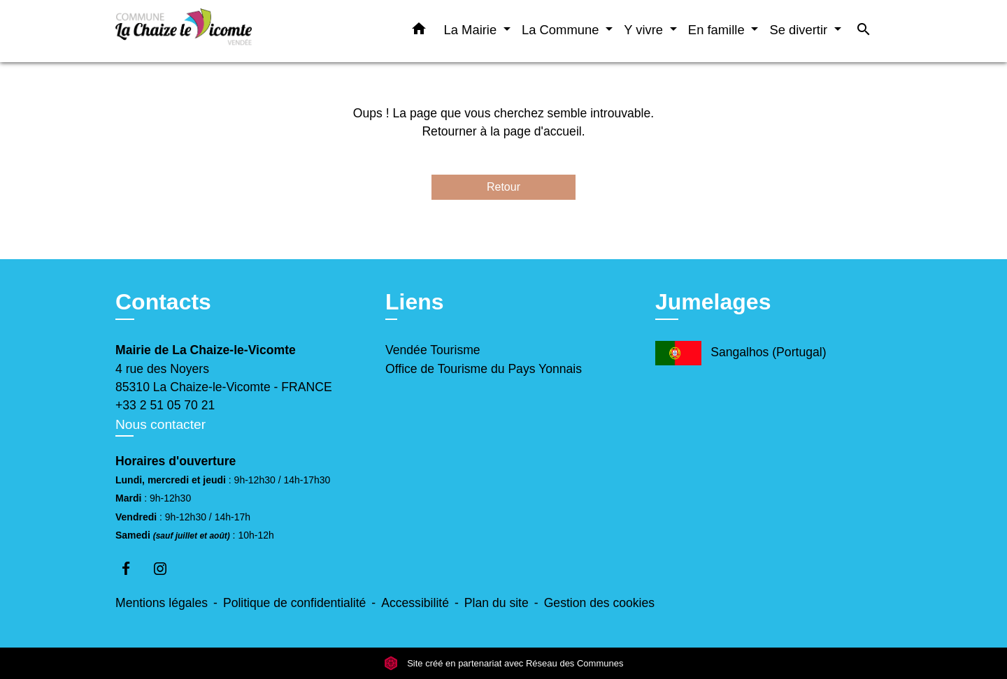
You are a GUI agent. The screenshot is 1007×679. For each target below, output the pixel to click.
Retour (503, 187)
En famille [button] (718, 29)
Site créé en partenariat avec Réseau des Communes (504, 663)
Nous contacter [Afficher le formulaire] (160, 424)
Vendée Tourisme (432, 350)
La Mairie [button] (472, 29)
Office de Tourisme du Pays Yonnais (483, 369)
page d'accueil (542, 131)
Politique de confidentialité (294, 603)
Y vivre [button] (645, 29)
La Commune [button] (562, 29)
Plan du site (496, 603)
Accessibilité (415, 603)
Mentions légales (161, 603)
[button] (418, 31)
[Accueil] (202, 31)
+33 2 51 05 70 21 (165, 405)
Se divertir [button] (800, 29)
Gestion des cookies (599, 603)
